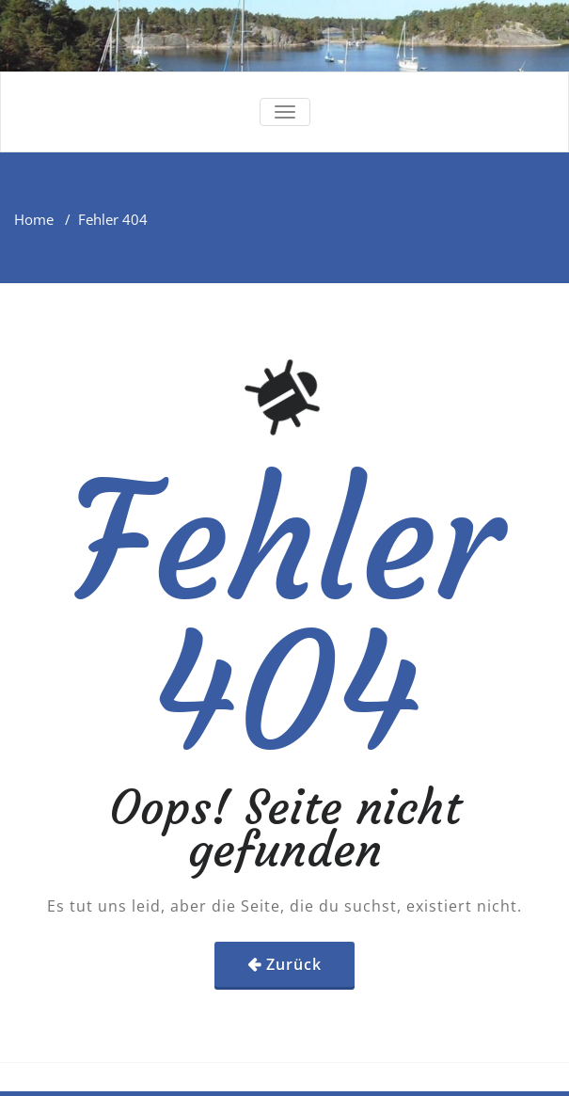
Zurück (294, 964)
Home (34, 219)
